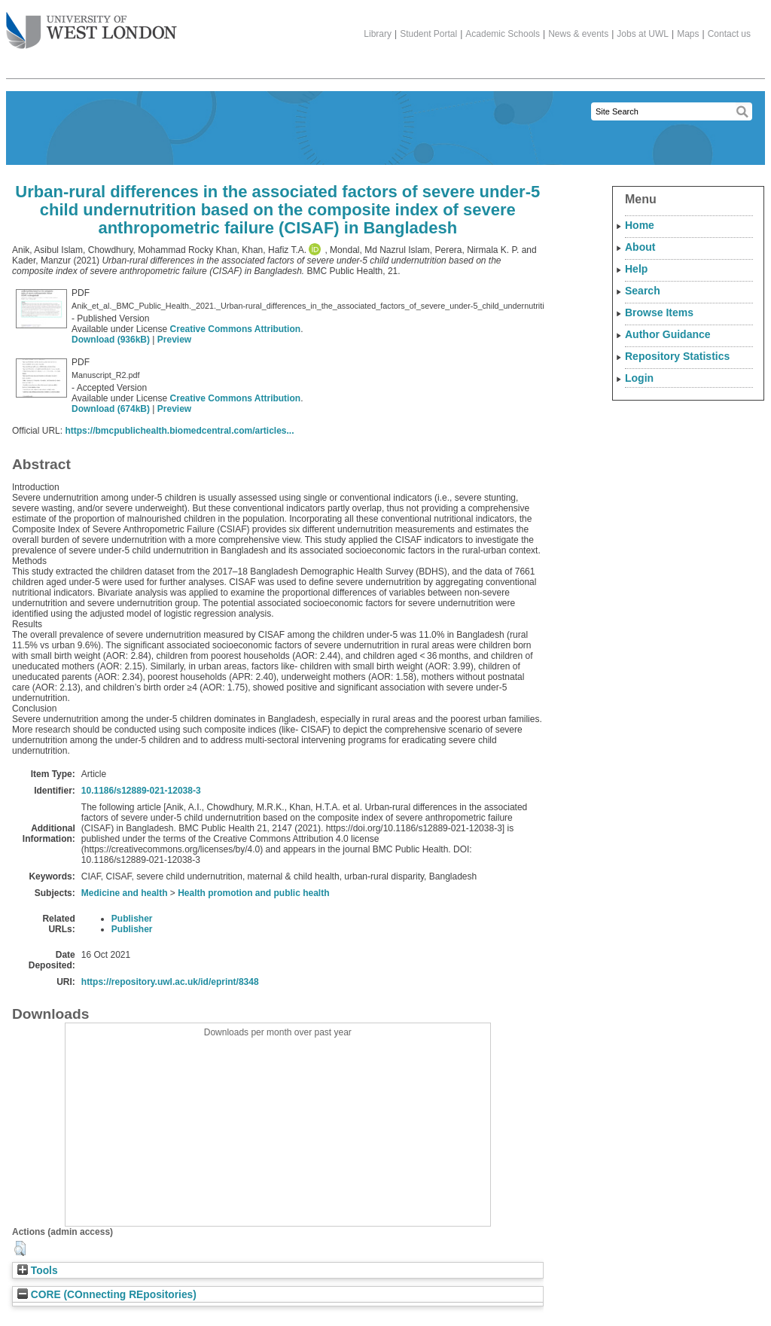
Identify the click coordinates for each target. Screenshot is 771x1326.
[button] (20, 1248)
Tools (37, 1270)
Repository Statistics (677, 356)
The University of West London (91, 25)
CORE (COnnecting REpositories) (107, 1294)
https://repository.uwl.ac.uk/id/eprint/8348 (170, 982)
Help (636, 269)
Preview (174, 339)
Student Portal (428, 34)
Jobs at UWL (643, 34)
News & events (578, 34)
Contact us (729, 34)
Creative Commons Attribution (235, 329)
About (640, 247)
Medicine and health (124, 893)
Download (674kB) (111, 409)
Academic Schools (502, 34)
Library (378, 34)
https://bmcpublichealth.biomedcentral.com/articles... (179, 430)
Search (642, 291)
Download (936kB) (111, 339)
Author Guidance (668, 334)
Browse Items (659, 312)
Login (639, 378)
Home (639, 225)
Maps (688, 34)
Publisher (132, 918)
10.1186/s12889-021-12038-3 (141, 790)
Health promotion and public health (253, 893)
